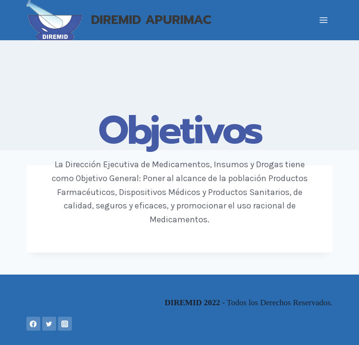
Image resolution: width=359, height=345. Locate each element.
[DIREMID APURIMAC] (118, 20)
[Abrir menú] (324, 19)
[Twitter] (49, 324)
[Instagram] (65, 324)
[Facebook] (33, 324)
